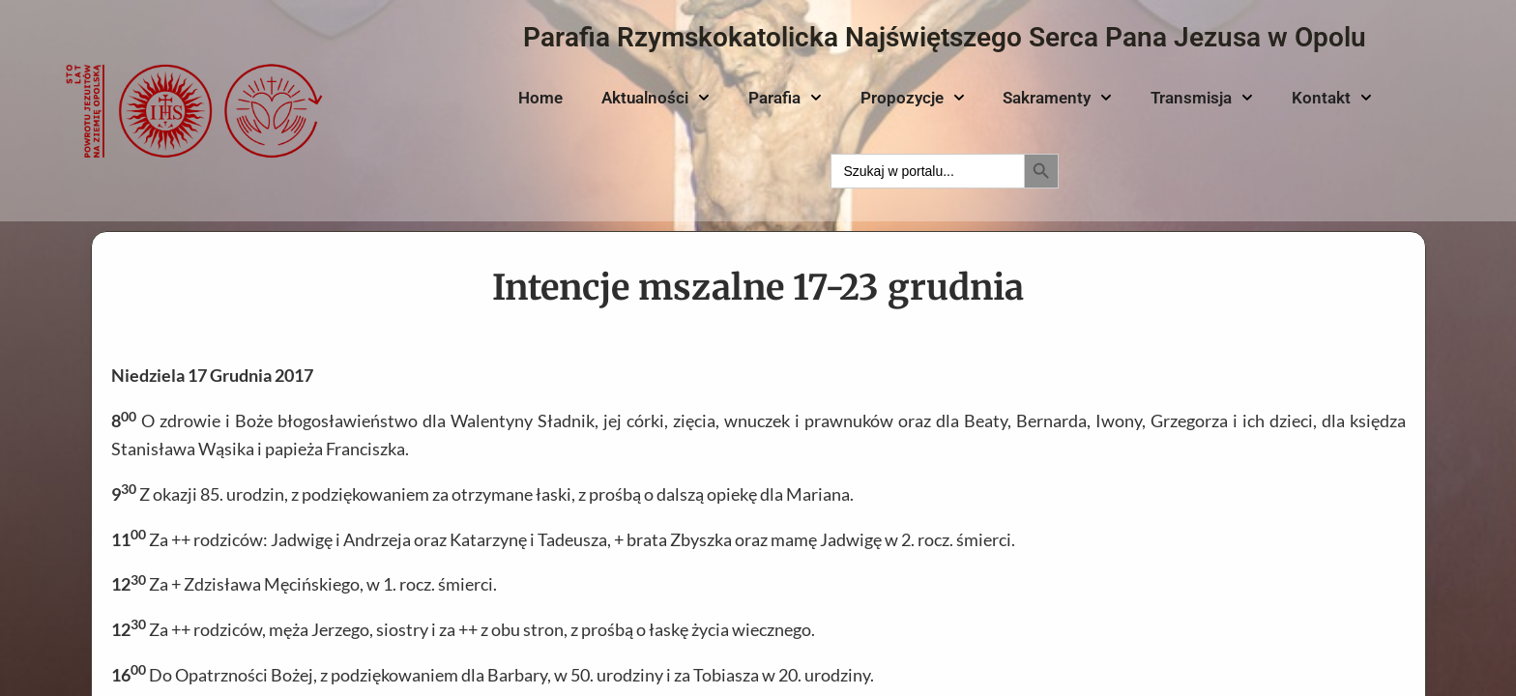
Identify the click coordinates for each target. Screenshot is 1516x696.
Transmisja (1202, 97)
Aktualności (655, 97)
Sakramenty (1057, 97)
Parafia (785, 97)
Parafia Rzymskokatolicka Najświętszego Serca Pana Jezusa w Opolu (944, 37)
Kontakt (1332, 97)
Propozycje (912, 97)
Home (540, 97)
